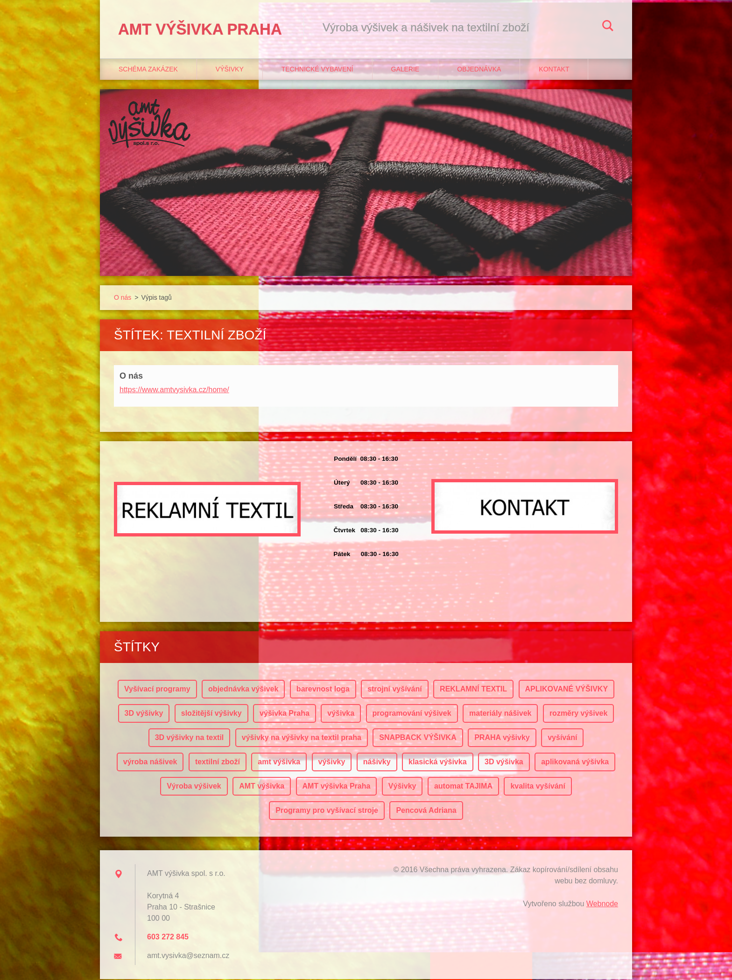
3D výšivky (144, 714)
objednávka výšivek (243, 690)
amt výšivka (279, 763)
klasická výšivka (437, 763)
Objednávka (479, 70)
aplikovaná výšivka (575, 763)
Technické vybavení (317, 70)
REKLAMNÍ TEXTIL (473, 690)
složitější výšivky (211, 714)
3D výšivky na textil (189, 738)
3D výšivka (504, 763)
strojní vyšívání (394, 690)
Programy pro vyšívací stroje (326, 811)
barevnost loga (323, 690)
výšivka (340, 714)
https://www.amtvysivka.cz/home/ (174, 391)
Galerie (405, 70)
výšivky (331, 763)
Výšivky (230, 70)
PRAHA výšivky (502, 738)
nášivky (377, 763)
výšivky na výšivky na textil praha (301, 738)
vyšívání (562, 738)
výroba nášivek (150, 763)
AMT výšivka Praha (337, 787)
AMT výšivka (261, 787)
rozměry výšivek (578, 714)
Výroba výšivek (194, 787)
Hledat (607, 27)
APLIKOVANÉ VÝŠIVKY (566, 690)
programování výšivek (412, 714)
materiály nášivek (500, 714)
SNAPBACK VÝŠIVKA (417, 738)
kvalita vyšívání (537, 787)
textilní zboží (217, 763)
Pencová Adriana (426, 811)
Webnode (602, 905)
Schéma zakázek (148, 70)
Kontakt (554, 70)
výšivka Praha (285, 714)
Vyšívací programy (157, 690)
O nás (122, 299)
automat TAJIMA (463, 787)
